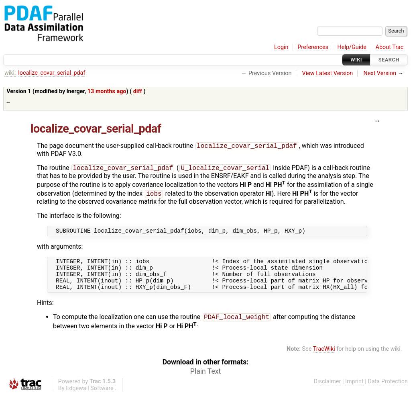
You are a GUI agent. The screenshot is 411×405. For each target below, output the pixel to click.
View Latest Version (327, 73)
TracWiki (324, 358)
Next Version (379, 73)
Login (281, 47)
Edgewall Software (90, 398)
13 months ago (106, 91)
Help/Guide (352, 47)
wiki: (10, 73)
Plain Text (205, 381)
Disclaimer (327, 391)
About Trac (390, 47)
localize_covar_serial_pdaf (51, 73)
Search (388, 60)
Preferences (312, 47)
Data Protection (388, 391)
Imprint (354, 391)
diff (137, 91)
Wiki (356, 60)
